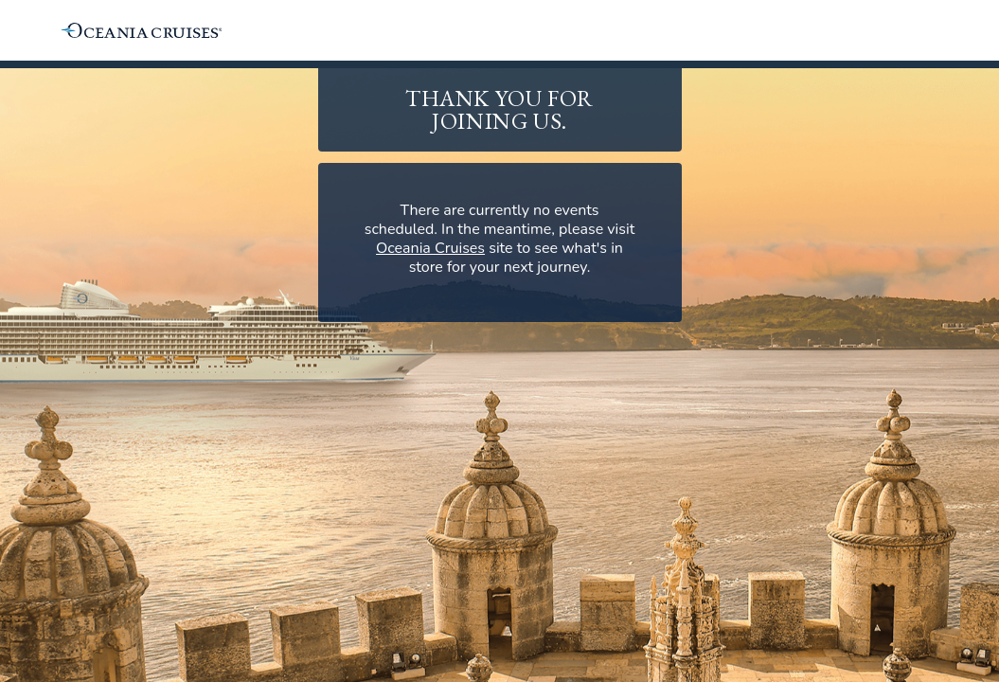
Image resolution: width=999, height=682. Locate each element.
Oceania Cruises (430, 248)
